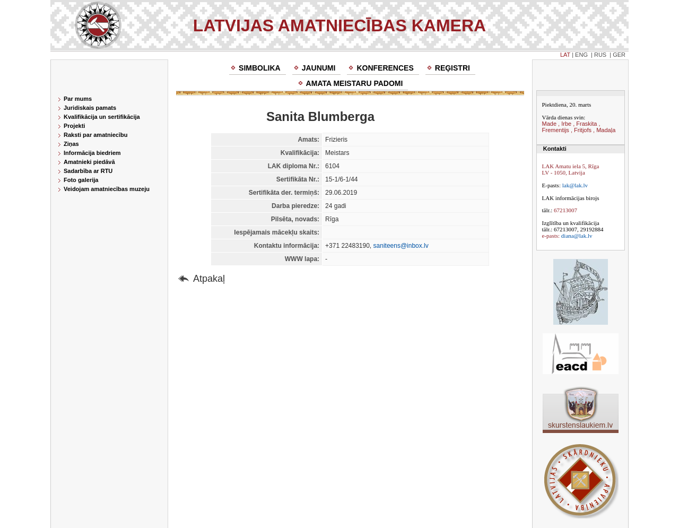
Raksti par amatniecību (95, 135)
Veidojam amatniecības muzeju (107, 189)
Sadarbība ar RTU (88, 171)
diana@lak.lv (577, 235)
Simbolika (260, 68)
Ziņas (71, 144)
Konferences (384, 68)
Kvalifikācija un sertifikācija (102, 117)
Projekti (74, 126)
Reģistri (452, 68)
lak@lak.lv (575, 185)
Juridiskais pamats (90, 108)
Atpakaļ (209, 278)
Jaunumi (319, 68)
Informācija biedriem (92, 153)
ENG (581, 54)
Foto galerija (81, 180)
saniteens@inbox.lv (401, 245)
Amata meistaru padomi (354, 83)
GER (619, 54)
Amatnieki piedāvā (89, 162)
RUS (600, 54)
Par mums (78, 99)
